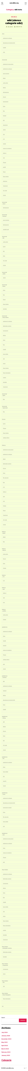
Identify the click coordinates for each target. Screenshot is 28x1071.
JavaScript (5, 125)
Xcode (4, 195)
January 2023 (5, 1055)
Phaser (4, 162)
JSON (4, 129)
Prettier (4, 505)
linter (4, 256)
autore (11, 26)
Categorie (6, 1060)
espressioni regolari (7, 807)
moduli (4, 143)
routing (4, 377)
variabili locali (6, 229)
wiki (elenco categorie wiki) (14, 22)
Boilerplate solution (7, 326)
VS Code (5, 190)
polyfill (4, 167)
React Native (6, 176)
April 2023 (4, 1045)
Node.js (4, 153)
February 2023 (5, 1052)
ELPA (4, 246)
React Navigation (6, 372)
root (4, 826)
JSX (4, 134)
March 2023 (5, 1049)
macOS (4, 645)
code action (5, 82)
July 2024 (4, 1032)
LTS (4, 139)
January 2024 (5, 1035)
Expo (4, 106)
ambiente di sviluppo (7, 38)
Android (4, 690)
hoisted (4, 115)
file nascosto (5, 477)
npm (4, 496)
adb (4, 681)
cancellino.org (14, 3)
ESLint (4, 97)
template (5, 308)
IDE (4, 120)
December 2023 (6, 1039)
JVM (4, 52)
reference (5, 181)
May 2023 (4, 1042)
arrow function (6, 73)
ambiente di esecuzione (8, 64)
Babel (4, 78)
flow (4, 111)
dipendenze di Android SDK (9, 42)
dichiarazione (6, 92)
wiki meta (14, 16)
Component (5, 330)
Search (3, 1017)
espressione (5, 101)
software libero (6, 437)
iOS (4, 776)
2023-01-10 (19, 26)
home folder (5, 354)
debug (4, 87)
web (4, 664)
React (4, 171)
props (4, 363)
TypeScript (5, 185)
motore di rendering (7, 148)
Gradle (4, 47)
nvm (4, 157)
